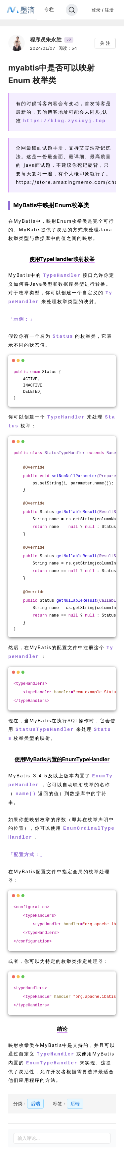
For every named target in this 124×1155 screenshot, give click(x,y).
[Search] (72, 10)
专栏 (49, 9)
